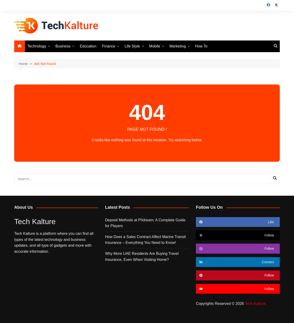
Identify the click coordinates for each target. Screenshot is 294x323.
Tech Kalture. (256, 304)
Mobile (154, 46)
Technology (36, 46)
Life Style (132, 46)
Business (63, 46)
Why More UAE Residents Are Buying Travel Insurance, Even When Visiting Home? (142, 257)
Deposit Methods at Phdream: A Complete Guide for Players (145, 223)
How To (201, 46)
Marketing (177, 46)
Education (88, 46)
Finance (108, 46)
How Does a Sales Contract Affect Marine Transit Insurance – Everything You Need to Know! (145, 240)
